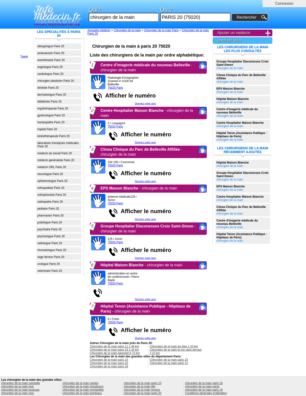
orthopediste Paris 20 (50, 188)
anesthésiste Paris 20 (51, 60)
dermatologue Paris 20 (51, 94)
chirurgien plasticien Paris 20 (55, 80)
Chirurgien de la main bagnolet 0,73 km (115, 353)
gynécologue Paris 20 (51, 115)
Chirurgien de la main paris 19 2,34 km (114, 349)
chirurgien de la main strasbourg (82, 386)
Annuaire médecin (99, 30)
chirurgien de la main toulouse (20, 389)
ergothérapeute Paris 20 (52, 108)
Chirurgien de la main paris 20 (109, 363)
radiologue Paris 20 (49, 243)
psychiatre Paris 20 (49, 229)
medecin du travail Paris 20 (54, 153)
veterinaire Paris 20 (49, 271)
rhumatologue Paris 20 (51, 250)
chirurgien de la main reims (202, 386)
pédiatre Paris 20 (48, 208)
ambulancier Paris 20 (50, 53)
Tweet (24, 56)
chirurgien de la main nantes (80, 383)
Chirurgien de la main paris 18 (109, 366)
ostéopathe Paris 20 (50, 201)
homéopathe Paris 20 (51, 122)
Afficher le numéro (129, 95)
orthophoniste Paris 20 (51, 194)
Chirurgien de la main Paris (161, 30)
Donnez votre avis (145, 103)
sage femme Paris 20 (50, 257)
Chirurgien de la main (127, 30)
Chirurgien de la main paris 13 (169, 363)
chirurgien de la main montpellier (83, 389)
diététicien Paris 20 (49, 101)
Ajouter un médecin (234, 33)
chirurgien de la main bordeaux (82, 393)
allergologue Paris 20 (50, 46)
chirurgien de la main (243, 65)
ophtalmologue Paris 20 (52, 181)
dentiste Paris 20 (48, 87)
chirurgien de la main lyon (17, 386)
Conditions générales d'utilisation (206, 393)
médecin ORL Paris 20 (51, 167)
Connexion (284, 3)
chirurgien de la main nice (17, 393)
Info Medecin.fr (57, 13)
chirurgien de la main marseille (20, 383)
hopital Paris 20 (47, 129)
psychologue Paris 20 (51, 236)
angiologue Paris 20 (50, 67)
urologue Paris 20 (48, 264)
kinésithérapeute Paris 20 (53, 136)
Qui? (124, 14)
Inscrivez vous (230, 40)
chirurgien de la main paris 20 (142, 393)
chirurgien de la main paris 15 (142, 383)
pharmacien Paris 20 (50, 215)
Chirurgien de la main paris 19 (169, 359)
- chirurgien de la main (139, 188)
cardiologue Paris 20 (50, 74)
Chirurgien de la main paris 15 (109, 359)
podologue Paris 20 (49, 222)
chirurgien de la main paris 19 (204, 389)
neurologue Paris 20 (50, 174)
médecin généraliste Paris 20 (55, 160)
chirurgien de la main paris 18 (204, 383)
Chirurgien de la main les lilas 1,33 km (174, 346)
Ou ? (195, 14)
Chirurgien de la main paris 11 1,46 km (114, 346)
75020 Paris (115, 87)
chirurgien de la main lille (139, 386)
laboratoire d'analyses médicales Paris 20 (58, 144)
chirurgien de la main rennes (142, 389)
